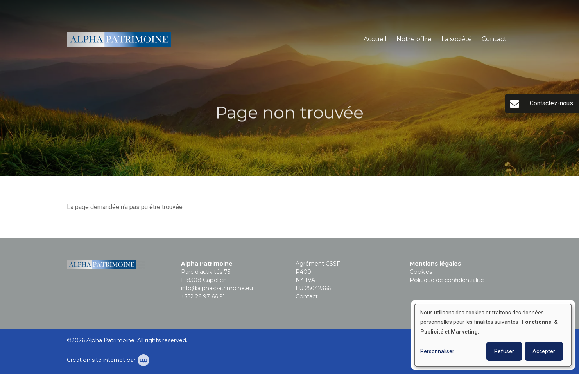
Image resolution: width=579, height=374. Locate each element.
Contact (494, 39)
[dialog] (493, 335)
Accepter (543, 351)
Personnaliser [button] (437, 351)
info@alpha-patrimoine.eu (217, 288)
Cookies (421, 271)
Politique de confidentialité (447, 280)
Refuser (504, 351)
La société (456, 39)
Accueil (375, 39)
